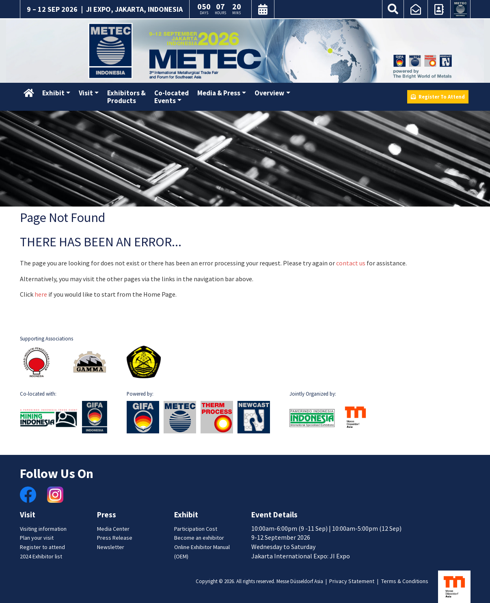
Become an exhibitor (199, 537)
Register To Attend (438, 96)
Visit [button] (86, 92)
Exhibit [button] (53, 92)
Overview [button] (269, 92)
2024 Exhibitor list (41, 556)
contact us (350, 263)
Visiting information (43, 528)
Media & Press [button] (218, 92)
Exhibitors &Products (126, 96)
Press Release (114, 537)
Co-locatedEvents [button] (171, 96)
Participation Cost (195, 528)
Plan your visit (37, 537)
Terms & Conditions (404, 581)
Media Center (113, 528)
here (41, 294)
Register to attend (42, 547)
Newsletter (110, 547)
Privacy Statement (351, 581)
